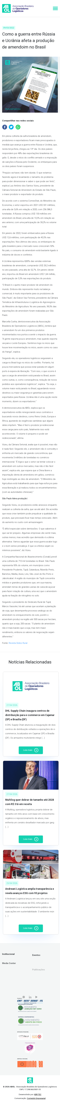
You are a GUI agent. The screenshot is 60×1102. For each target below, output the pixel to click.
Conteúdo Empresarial (36, 1098)
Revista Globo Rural (18, 643)
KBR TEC (37, 1094)
